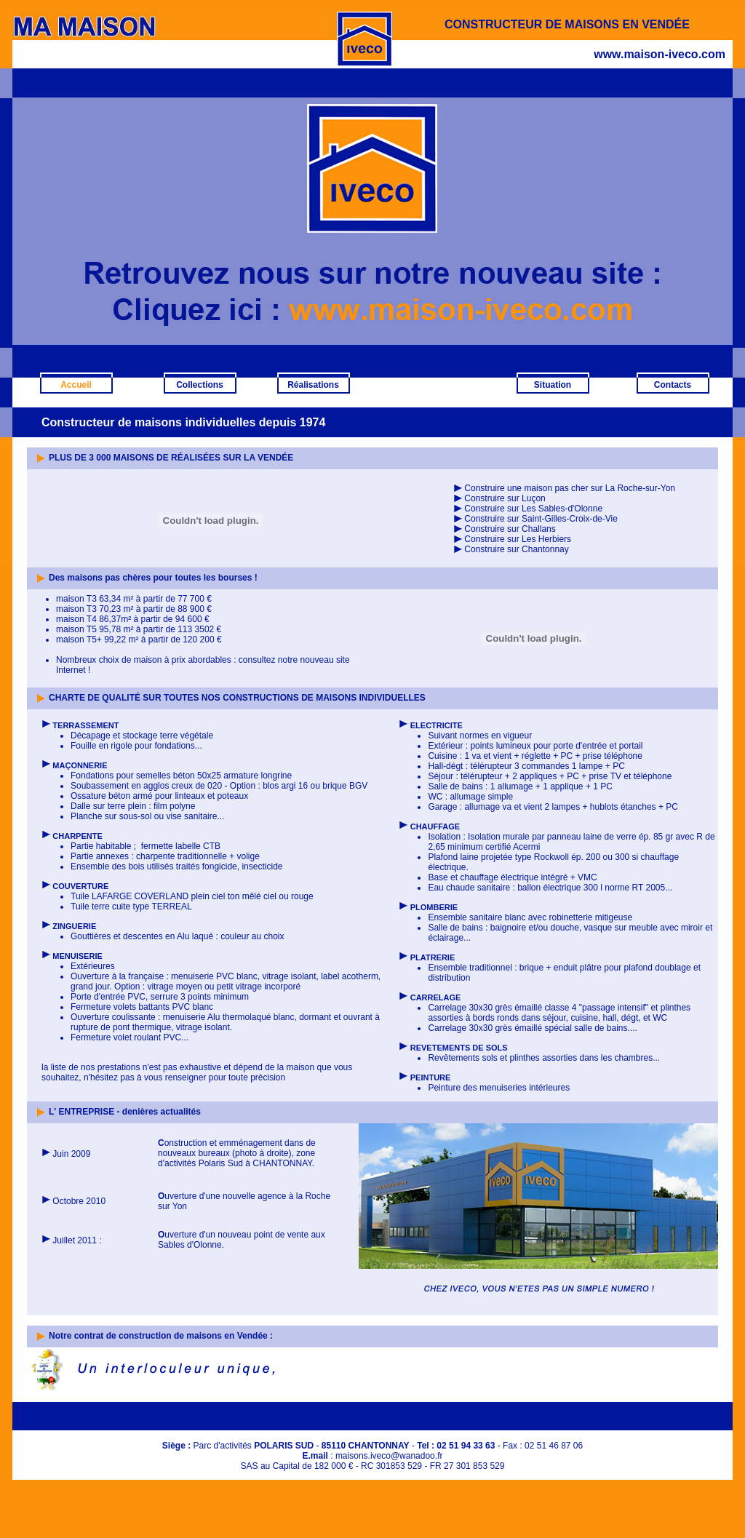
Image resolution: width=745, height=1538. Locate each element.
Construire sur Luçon (504, 498)
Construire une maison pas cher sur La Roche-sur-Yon (564, 488)
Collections (199, 385)
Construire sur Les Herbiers (517, 539)
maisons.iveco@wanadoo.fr (389, 1456)
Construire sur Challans (509, 529)
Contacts (672, 385)
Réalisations (313, 385)
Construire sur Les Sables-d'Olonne (533, 508)
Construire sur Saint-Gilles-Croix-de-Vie (541, 519)
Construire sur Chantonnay (516, 549)
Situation (552, 385)
